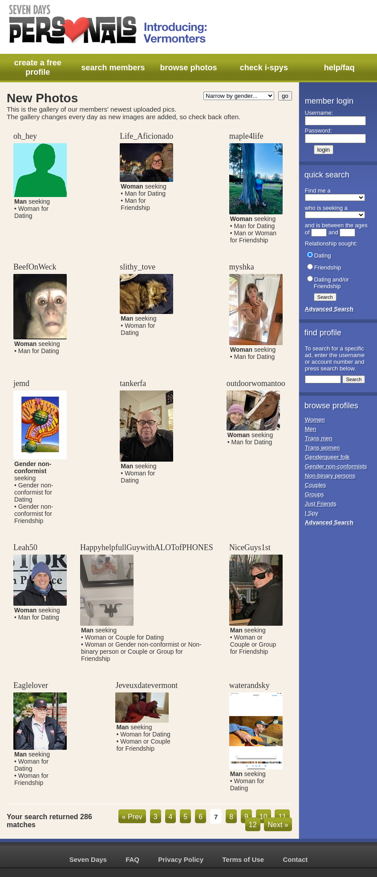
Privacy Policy (180, 859)
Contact (295, 859)
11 (282, 817)
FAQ (132, 859)
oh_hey (25, 136)
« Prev (132, 817)
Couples (315, 485)
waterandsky (249, 685)
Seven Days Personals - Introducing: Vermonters (108, 24)
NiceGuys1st (250, 547)
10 (263, 817)
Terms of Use (243, 859)
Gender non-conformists (336, 466)
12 (253, 825)
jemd (21, 383)
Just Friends (320, 503)
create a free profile (37, 67)
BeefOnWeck (35, 266)
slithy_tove (137, 266)
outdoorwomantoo (256, 383)
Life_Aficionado (146, 136)
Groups (314, 494)
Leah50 (25, 547)
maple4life (246, 136)
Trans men (318, 438)
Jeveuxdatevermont (146, 685)
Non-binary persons (330, 475)
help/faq (339, 67)
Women (315, 419)
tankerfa (133, 383)
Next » (278, 825)
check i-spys (264, 67)
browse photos (188, 67)
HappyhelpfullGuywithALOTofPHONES (146, 547)
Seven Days (88, 859)
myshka (241, 266)
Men (310, 429)
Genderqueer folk (327, 457)
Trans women (322, 447)
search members (113, 67)
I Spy (311, 513)
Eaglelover (30, 685)
